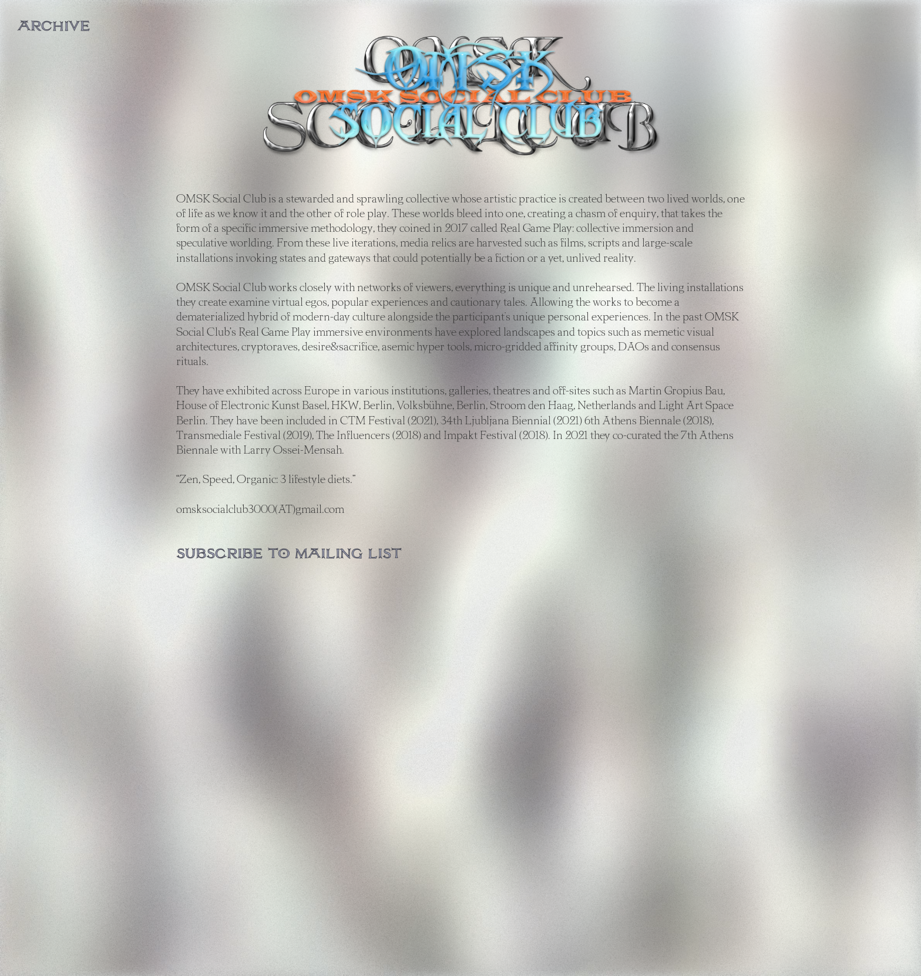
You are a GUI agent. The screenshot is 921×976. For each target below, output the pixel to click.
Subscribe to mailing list (289, 554)
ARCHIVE (54, 26)
